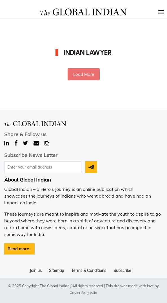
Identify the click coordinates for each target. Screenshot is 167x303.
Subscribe (122, 270)
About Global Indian (27, 179)
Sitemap (56, 270)
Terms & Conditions (88, 270)
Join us (36, 270)
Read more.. (19, 248)
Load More (83, 74)
